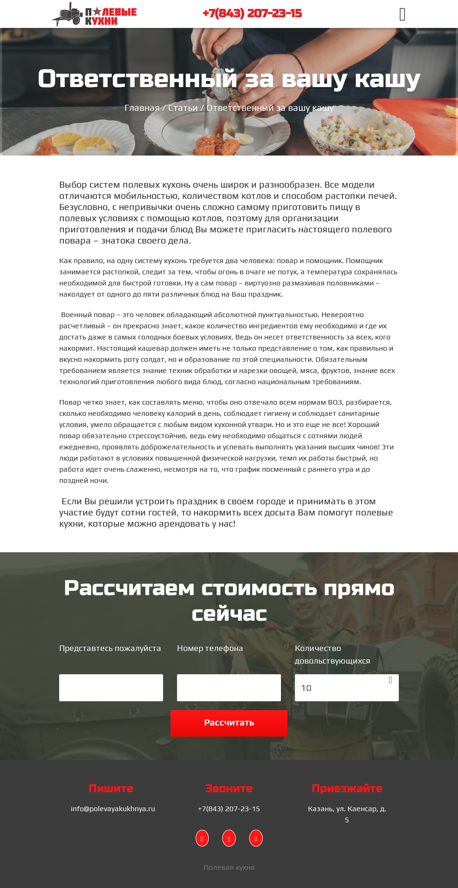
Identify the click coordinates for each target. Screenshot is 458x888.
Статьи (183, 107)
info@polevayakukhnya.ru (113, 808)
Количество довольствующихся (332, 654)
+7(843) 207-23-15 (252, 13)
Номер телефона (210, 648)
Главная (142, 107)
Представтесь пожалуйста (110, 648)
